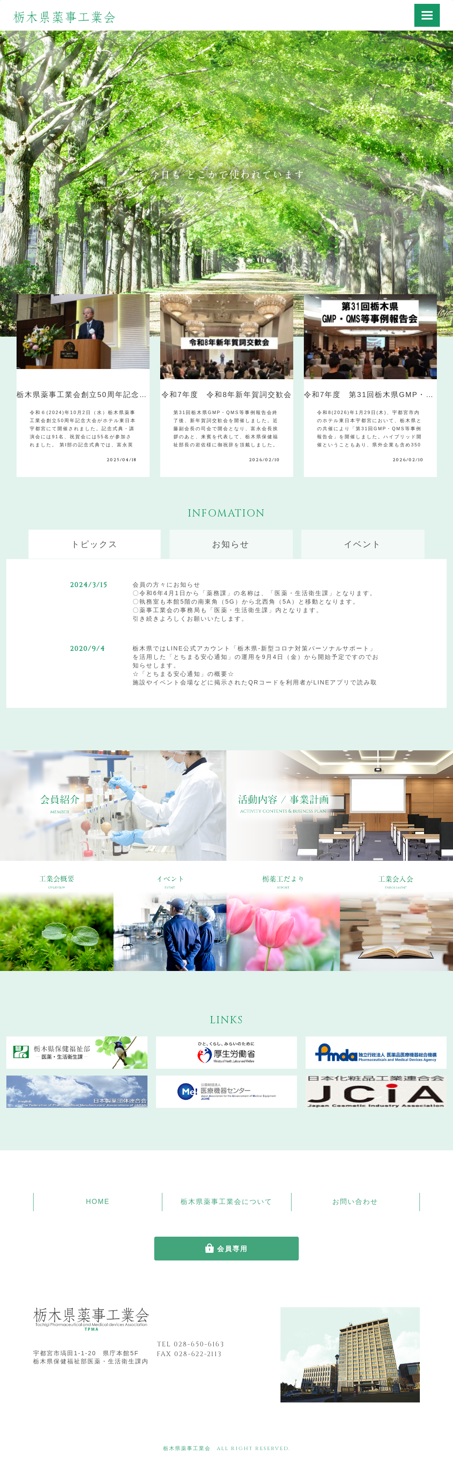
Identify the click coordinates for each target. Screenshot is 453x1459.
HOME (98, 1201)
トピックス (94, 544)
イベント (362, 544)
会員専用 (232, 1248)
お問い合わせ (355, 1201)
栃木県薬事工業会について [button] (226, 1201)
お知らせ (230, 544)
